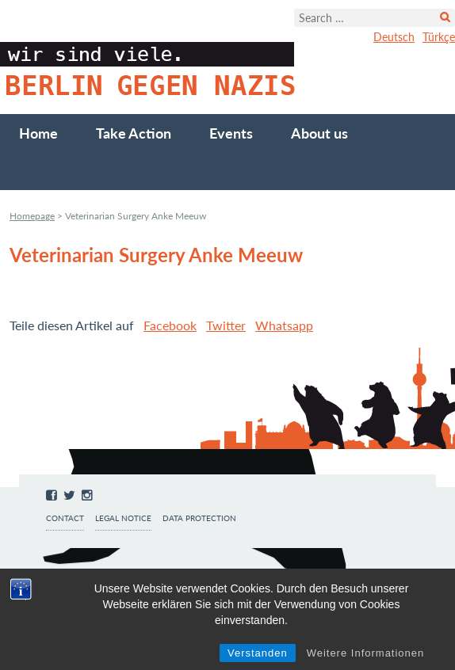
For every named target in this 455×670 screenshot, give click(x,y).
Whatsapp (284, 325)
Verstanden (258, 653)
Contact (65, 518)
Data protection (199, 518)
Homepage (32, 216)
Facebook (170, 325)
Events (231, 133)
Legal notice (123, 518)
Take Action (133, 133)
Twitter (226, 325)
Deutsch (394, 37)
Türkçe (438, 37)
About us (319, 133)
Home (38, 133)
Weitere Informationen (366, 653)
